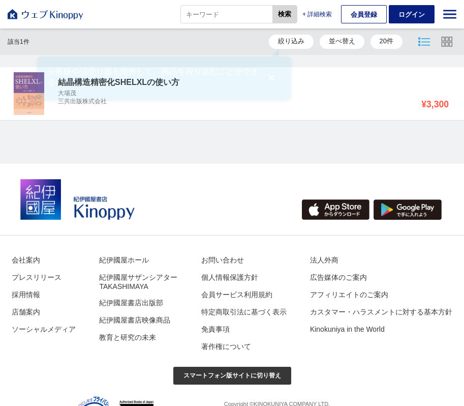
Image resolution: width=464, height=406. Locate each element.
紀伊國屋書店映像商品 (134, 320)
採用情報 (26, 295)
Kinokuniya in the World (347, 329)
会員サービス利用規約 (236, 295)
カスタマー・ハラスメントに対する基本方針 (381, 312)
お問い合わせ (222, 260)
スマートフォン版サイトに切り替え (232, 375)
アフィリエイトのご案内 (349, 295)
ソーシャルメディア (44, 329)
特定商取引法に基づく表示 (244, 312)
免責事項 (215, 329)
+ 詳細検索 (317, 14)
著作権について (226, 346)
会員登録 (364, 14)
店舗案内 (26, 312)
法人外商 (324, 260)
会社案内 (26, 260)
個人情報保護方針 (229, 277)
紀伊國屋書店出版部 (131, 303)
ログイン (411, 14)
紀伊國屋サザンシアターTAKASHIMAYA (138, 282)
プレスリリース (36, 277)
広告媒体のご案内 (338, 277)
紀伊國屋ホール (124, 260)
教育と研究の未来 (127, 337)
